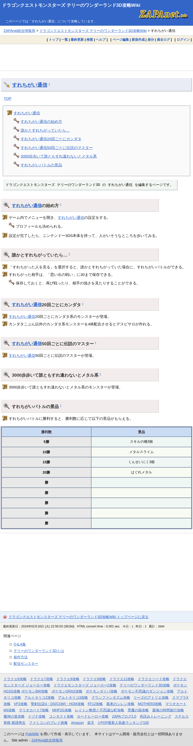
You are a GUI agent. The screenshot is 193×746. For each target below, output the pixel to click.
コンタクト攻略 (61, 716)
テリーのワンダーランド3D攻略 (145, 685)
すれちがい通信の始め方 (41, 121)
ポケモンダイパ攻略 (101, 691)
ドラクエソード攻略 (153, 679)
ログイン (183, 39)
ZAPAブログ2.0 (124, 716)
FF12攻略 (95, 704)
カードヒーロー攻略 (93, 716)
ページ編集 (121, 39)
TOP (8, 98)
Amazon (77, 723)
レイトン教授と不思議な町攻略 (99, 710)
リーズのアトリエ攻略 (151, 697)
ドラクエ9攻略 (94, 679)
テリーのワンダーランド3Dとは (39, 651)
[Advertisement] (96, 57)
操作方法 (21, 657)
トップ (54, 39)
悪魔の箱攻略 (138, 710)
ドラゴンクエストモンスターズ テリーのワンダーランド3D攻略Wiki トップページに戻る (79, 617)
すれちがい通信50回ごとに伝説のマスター (57, 147)
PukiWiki (32, 734)
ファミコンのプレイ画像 (48, 723)
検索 (89, 39)
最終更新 (77, 39)
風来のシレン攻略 (120, 704)
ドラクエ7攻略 (41, 679)
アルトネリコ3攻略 (73, 697)
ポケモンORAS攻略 (67, 691)
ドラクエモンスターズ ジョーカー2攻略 (85, 685)
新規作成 (138, 39)
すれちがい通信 (29, 85)
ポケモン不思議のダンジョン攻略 (147, 691)
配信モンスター (26, 664)
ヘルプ (101, 39)
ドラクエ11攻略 (121, 679)
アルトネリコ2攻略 (39, 697)
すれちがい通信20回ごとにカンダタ (51, 139)
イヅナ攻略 (36, 716)
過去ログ (163, 39)
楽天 (90, 723)
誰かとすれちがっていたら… (45, 130)
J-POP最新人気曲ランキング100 (123, 723)
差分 (151, 39)
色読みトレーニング (155, 716)
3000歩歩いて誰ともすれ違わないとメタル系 (59, 156)
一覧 (64, 39)
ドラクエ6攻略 (15, 679)
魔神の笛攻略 (14, 716)
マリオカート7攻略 (34, 710)
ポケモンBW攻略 (34, 691)
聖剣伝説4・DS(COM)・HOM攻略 (57, 704)
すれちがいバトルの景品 (41, 165)
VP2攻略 (20, 704)
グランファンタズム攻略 (110, 697)
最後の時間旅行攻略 (168, 710)
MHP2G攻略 (62, 710)
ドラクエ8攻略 (67, 679)
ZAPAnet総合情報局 (19, 31)
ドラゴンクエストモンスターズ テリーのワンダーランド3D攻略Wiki (71, 5)
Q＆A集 (20, 644)
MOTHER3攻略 (150, 704)
